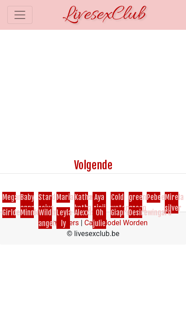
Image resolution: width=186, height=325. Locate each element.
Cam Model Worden (116, 222)
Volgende (93, 165)
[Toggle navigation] (20, 15)
